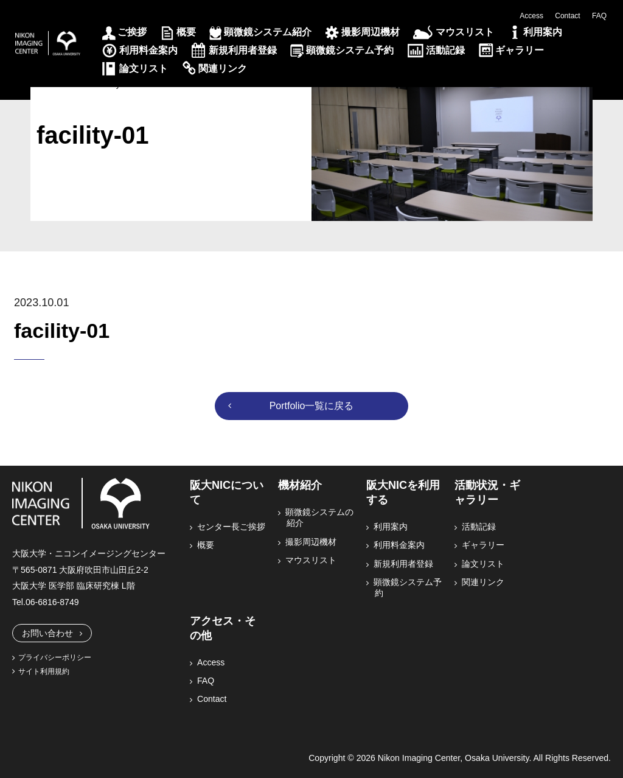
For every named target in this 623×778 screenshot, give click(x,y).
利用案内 (542, 32)
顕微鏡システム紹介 (268, 32)
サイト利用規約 (43, 671)
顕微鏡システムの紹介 (320, 517)
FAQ (599, 16)
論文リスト (143, 68)
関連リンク (222, 68)
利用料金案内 (148, 50)
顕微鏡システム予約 (350, 50)
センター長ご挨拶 (231, 526)
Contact (567, 16)
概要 (186, 32)
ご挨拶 (132, 32)
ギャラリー (519, 50)
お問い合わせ (47, 633)
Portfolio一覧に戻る (312, 406)
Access (531, 16)
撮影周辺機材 (370, 32)
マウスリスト (465, 32)
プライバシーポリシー (54, 657)
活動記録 (445, 50)
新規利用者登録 (243, 50)
